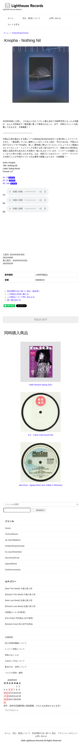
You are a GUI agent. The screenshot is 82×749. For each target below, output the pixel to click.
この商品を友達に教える (18, 294)
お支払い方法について (15, 661)
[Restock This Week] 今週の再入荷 (20, 594)
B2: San (10, 183)
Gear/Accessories (12, 569)
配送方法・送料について (16, 667)
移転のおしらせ (12, 655)
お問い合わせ (53, 18)
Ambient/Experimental (20, 33)
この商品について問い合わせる (21, 297)
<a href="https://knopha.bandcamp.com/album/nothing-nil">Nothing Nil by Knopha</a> (31, 233)
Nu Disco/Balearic (13, 540)
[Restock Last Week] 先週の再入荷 (20, 606)
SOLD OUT (40, 319)
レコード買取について (15, 649)
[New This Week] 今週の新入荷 (18, 588)
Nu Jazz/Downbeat (13, 552)
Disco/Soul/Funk (12, 558)
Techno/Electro (11, 534)
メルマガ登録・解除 (14, 673)
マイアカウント (12, 710)
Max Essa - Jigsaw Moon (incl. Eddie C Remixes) (40, 485)
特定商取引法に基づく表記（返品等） (24, 291)
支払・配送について (29, 18)
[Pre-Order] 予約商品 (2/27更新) (19, 618)
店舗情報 (9, 637)
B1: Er (9, 180)
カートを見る (11, 24)
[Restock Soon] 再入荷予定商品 (19, 624)
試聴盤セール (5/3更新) (15, 612)
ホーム (9, 18)
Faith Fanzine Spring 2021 (40, 385)
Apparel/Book (11, 564)
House (8, 528)
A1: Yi (9, 177)
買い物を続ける (14, 300)
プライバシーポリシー (67, 733)
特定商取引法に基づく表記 (44, 733)
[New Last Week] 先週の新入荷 (18, 600)
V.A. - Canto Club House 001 (40, 435)
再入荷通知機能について (16, 643)
